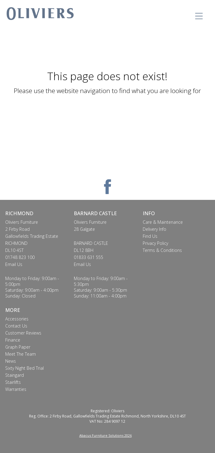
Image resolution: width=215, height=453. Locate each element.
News (10, 361)
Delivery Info (154, 229)
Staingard (14, 375)
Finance (12, 340)
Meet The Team (20, 354)
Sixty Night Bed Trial (24, 368)
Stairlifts (13, 382)
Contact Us (16, 326)
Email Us (13, 264)
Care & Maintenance (163, 222)
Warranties (15, 389)
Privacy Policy (155, 243)
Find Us (150, 236)
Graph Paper (17, 347)
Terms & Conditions (162, 250)
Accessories (16, 319)
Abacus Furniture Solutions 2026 (105, 435)
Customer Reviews (23, 333)
